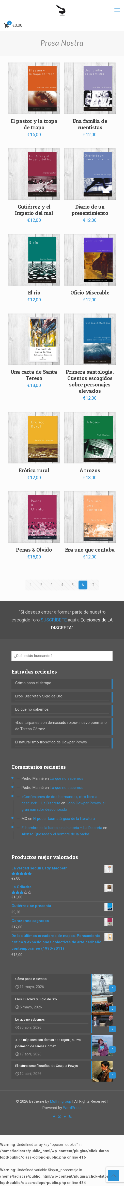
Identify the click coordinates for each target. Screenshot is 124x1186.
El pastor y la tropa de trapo (34, 124)
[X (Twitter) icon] (59, 1116)
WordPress (72, 1107)
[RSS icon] (70, 1116)
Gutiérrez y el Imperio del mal (34, 210)
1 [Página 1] (31, 585)
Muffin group (60, 1101)
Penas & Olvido (34, 550)
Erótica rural (34, 470)
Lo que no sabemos (32, 709)
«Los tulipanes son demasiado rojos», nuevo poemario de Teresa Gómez (61, 725)
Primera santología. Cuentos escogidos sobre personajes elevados (90, 381)
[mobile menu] (117, 10)
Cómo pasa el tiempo (33, 683)
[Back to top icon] (113, 1175)
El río (34, 292)
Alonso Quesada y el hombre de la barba (55, 834)
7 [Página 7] (93, 585)
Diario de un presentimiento (90, 210)
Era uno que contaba (90, 550)
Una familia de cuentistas (90, 124)
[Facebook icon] (54, 1116)
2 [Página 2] (41, 585)
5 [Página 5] (72, 585)
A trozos (90, 470)
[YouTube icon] (65, 1116)
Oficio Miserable (90, 292)
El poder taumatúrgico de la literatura (64, 818)
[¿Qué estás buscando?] (62, 656)
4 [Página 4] (62, 585)
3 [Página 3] (52, 585)
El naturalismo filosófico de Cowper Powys (51, 742)
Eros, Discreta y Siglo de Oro (39, 696)
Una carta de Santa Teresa (34, 375)
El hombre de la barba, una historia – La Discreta (62, 827)
